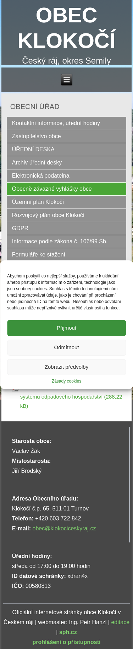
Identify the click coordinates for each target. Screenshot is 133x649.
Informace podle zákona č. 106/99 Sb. (60, 241)
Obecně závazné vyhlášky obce (52, 189)
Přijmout (66, 328)
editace (120, 622)
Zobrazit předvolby (66, 367)
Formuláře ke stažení (38, 255)
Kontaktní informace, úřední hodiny (56, 123)
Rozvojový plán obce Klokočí (48, 215)
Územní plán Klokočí (38, 202)
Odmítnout (66, 347)
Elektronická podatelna (41, 176)
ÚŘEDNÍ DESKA (33, 149)
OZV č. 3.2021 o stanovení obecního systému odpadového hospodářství (63, 392)
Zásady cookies (66, 381)
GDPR (20, 228)
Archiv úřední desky (37, 162)
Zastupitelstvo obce (36, 136)
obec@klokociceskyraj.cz (64, 528)
